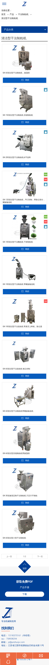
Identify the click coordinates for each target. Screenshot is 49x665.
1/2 (24, 556)
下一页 (40, 556)
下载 (24, 594)
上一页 (9, 556)
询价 (27, 80)
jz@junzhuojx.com (16, 642)
